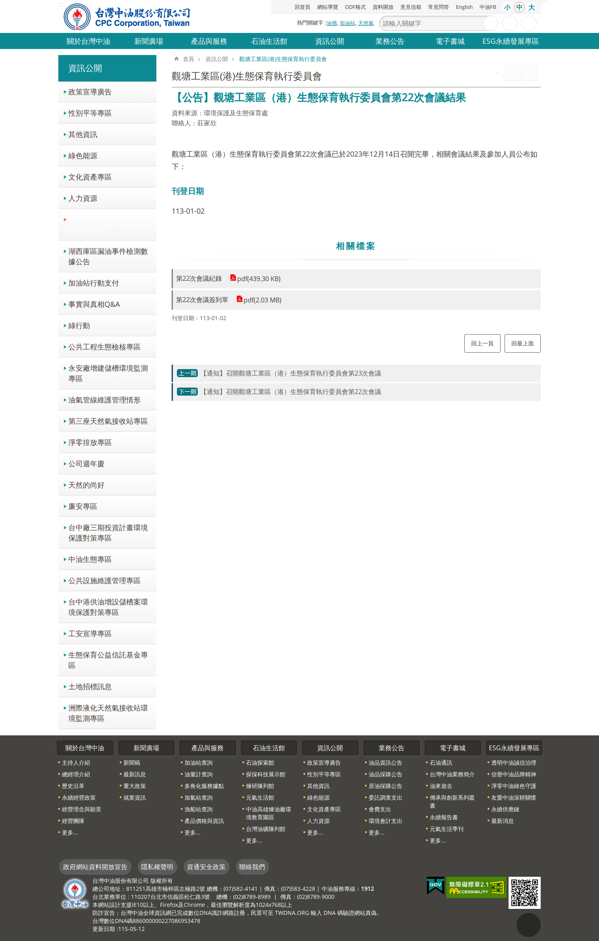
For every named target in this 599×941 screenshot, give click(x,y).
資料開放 (383, 6)
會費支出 (380, 809)
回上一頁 (482, 343)
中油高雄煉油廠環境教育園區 (268, 813)
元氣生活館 (260, 797)
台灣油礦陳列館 (265, 829)
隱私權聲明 (157, 866)
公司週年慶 (86, 463)
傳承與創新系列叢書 (452, 801)
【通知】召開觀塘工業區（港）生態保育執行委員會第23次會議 (290, 373)
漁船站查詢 (199, 809)
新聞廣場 (148, 41)
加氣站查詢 (199, 797)
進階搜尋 (509, 23)
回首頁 (302, 6)
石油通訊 (441, 762)
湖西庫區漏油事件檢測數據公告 (108, 256)
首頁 (188, 59)
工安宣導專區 (90, 633)
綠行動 (79, 325)
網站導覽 (327, 6)
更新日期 (103, 929)
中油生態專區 (90, 559)
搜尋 (490, 23)
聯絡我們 (252, 866)
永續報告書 (444, 817)
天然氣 (366, 23)
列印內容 (512, 72)
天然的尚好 (86, 485)
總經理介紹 (76, 774)
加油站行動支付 (93, 283)
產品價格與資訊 (204, 821)
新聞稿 (131, 762)
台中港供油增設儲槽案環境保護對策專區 (108, 606)
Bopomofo (529, 72)
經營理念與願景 (81, 809)
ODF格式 (355, 6)
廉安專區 (82, 506)
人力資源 (82, 198)
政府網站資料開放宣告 (95, 866)
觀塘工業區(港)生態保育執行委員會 (106, 224)
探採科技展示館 (265, 774)
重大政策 (134, 786)
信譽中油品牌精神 (513, 774)
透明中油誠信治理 (513, 762)
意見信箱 (410, 6)
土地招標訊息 (90, 686)
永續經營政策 (79, 797)
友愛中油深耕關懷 (513, 797)
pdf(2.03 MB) (262, 300)
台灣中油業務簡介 (452, 774)
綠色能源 (82, 155)
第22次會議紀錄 (199, 278)
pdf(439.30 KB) (259, 278)
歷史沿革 (73, 786)
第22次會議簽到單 (202, 299)
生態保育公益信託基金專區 (108, 659)
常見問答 (438, 6)
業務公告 (389, 41)
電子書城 (450, 41)
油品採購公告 (385, 774)
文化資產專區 (90, 176)
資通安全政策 (206, 866)
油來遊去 (441, 786)
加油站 (347, 23)
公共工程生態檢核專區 (104, 346)
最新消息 (502, 821)
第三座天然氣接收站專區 (108, 421)
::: (60, 53)
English (464, 6)
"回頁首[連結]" (529, 925)
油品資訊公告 (385, 762)
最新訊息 (134, 774)
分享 (529, 23)
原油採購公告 (385, 786)
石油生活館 (269, 41)
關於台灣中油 (88, 41)
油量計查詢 (199, 774)
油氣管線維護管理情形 (104, 399)
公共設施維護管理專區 (104, 580)
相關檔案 (356, 245)
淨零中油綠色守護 (513, 786)
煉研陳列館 (260, 786)
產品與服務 (209, 41)
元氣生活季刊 (447, 829)
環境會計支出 (385, 821)
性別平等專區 (90, 113)
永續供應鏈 (505, 809)
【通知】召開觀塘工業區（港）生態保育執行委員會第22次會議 (290, 391)
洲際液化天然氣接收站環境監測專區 (108, 712)
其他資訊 (82, 134)
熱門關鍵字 (310, 22)
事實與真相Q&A (94, 304)
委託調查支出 (385, 797)
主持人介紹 (76, 762)
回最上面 (522, 343)
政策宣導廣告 (90, 91)
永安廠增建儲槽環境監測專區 (108, 373)
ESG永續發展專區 (510, 41)
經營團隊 (73, 821)
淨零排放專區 (90, 442)
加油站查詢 (199, 762)
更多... (70, 832)
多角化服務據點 (204, 786)
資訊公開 (329, 41)
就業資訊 (134, 797)
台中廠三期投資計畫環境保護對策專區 (108, 532)
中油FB (488, 6)
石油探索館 (260, 762)
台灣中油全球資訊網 (127, 16)
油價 (331, 23)
